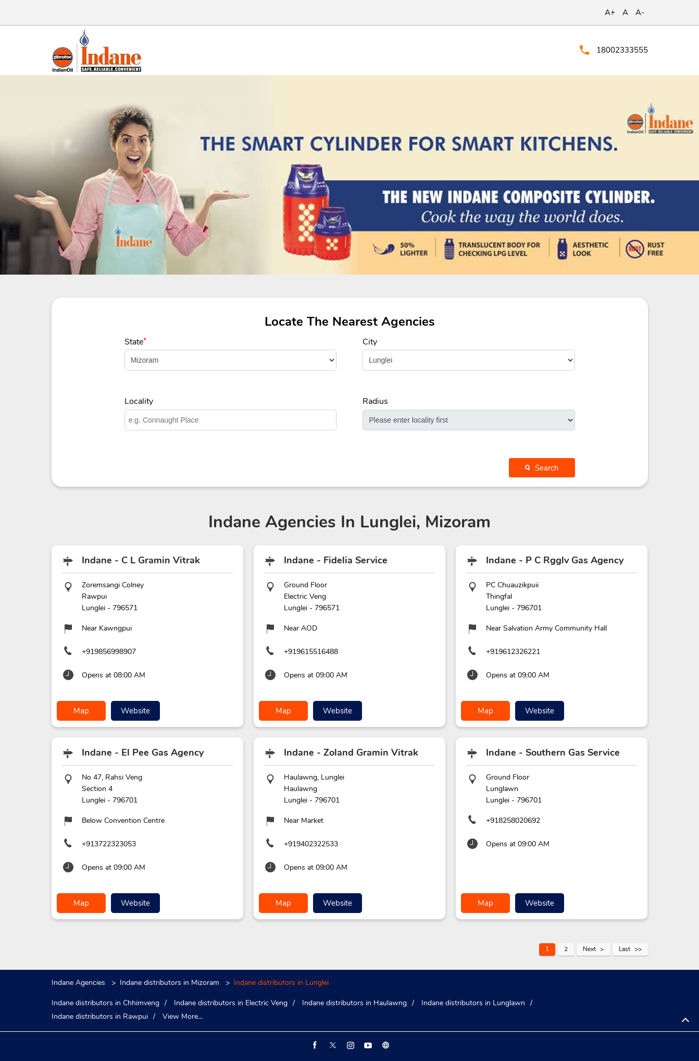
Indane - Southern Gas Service (553, 752)
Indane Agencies (79, 983)
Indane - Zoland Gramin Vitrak (351, 752)
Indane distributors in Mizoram (169, 983)
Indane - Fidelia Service (336, 560)
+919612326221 (513, 652)
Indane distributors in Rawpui (100, 1017)
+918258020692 (513, 820)
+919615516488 (311, 652)
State (135, 342)
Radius (375, 401)
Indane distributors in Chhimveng (105, 1003)
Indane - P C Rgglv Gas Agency (554, 560)
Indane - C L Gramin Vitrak (141, 560)
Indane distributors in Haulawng (354, 1003)
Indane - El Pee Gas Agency (143, 752)
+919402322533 (311, 844)
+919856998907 (109, 652)
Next (589, 949)
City (370, 342)
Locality (138, 401)
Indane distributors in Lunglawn (473, 1003)
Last (624, 949)
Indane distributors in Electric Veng (231, 1003)
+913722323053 (109, 844)
